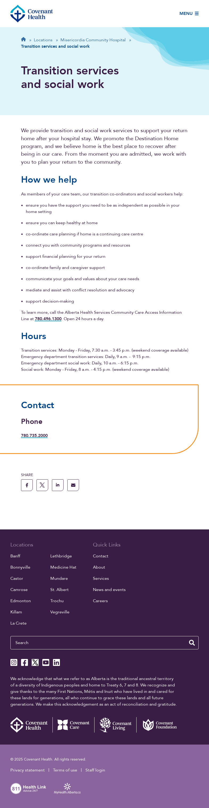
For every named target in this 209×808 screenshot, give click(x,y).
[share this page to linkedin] (58, 485)
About (99, 567)
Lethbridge (61, 556)
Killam (16, 612)
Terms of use (65, 770)
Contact (100, 556)
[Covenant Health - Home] (31, 725)
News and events (109, 590)
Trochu (57, 601)
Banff (15, 556)
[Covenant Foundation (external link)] (157, 725)
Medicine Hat (63, 567)
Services (101, 578)
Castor (16, 578)
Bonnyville (20, 567)
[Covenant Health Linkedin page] (56, 662)
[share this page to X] (42, 485)
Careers (100, 601)
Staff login (95, 770)
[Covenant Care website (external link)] (73, 725)
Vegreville (59, 612)
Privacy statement (27, 770)
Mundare (59, 578)
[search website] (192, 642)
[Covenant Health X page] (35, 662)
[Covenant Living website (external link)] (115, 725)
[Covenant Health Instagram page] (13, 662)
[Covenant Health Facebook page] (24, 662)
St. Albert (59, 590)
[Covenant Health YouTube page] (45, 662)
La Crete (18, 623)
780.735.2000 (34, 436)
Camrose (19, 590)
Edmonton (20, 601)
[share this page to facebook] (27, 485)
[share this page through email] (73, 485)
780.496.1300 (48, 319)
